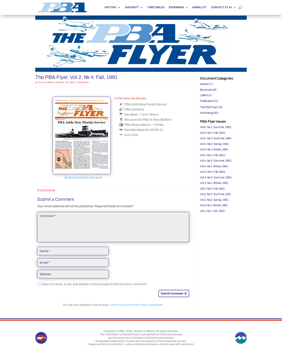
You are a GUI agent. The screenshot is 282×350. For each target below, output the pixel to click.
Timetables (155, 7)
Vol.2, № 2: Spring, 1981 (214, 199)
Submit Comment (172, 293)
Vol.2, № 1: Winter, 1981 (214, 205)
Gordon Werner (46, 82)
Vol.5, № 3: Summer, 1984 (215, 138)
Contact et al (221, 7)
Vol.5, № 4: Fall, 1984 (212, 132)
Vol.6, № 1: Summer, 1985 (215, 127)
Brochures (206, 89)
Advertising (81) (209, 112)
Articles (204, 84)
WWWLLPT (199, 7)
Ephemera (176, 7)
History (111, 7)
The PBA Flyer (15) (211, 107)
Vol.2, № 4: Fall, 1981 (212, 188)
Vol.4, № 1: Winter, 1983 (214, 166)
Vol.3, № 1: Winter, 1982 (214, 182)
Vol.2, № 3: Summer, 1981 (215, 194)
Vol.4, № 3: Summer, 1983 (215, 160)
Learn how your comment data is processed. (137, 304)
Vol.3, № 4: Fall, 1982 (212, 171)
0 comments (82, 82)
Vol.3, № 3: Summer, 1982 (215, 177)
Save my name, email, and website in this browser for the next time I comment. (95, 284)
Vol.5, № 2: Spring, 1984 (214, 144)
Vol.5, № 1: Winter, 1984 (214, 149)
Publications (207, 100)
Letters (204, 95)
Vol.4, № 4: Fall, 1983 (212, 155)
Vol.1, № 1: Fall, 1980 (212, 211)
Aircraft (132, 7)
